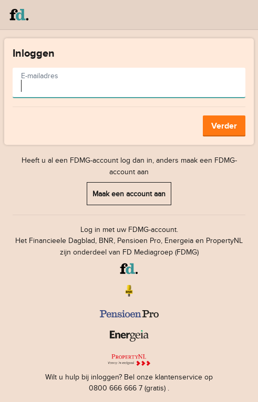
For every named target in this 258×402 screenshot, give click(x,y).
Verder (224, 126)
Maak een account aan (129, 193)
